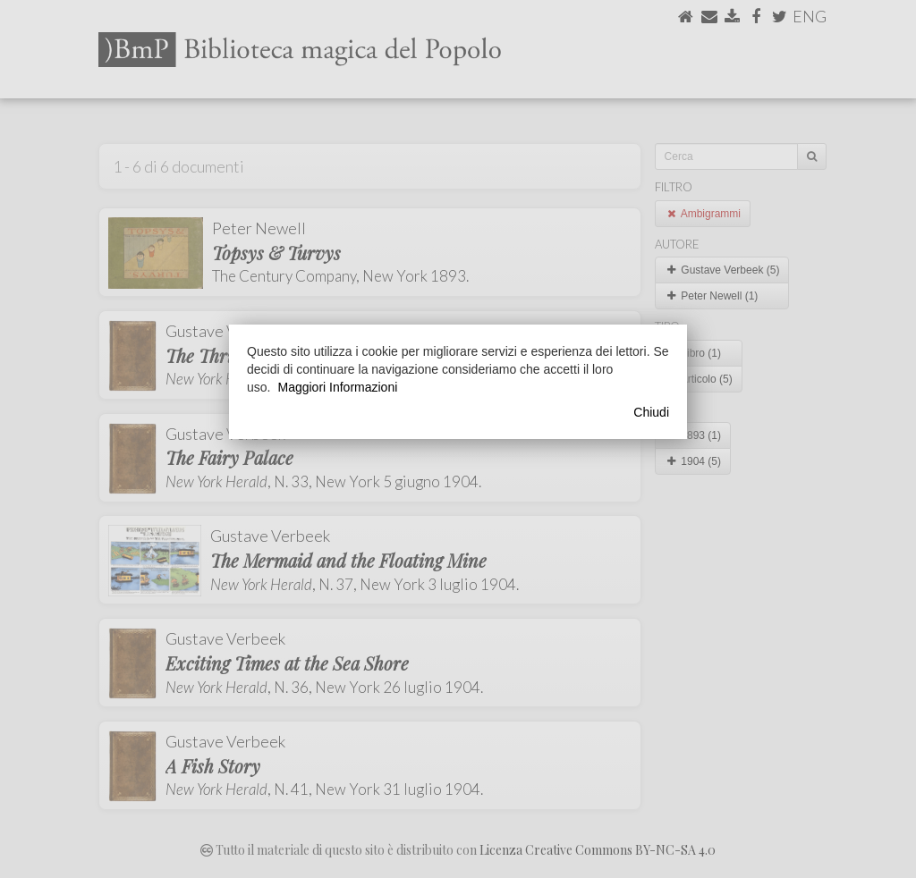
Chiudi (651, 412)
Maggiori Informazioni (337, 387)
